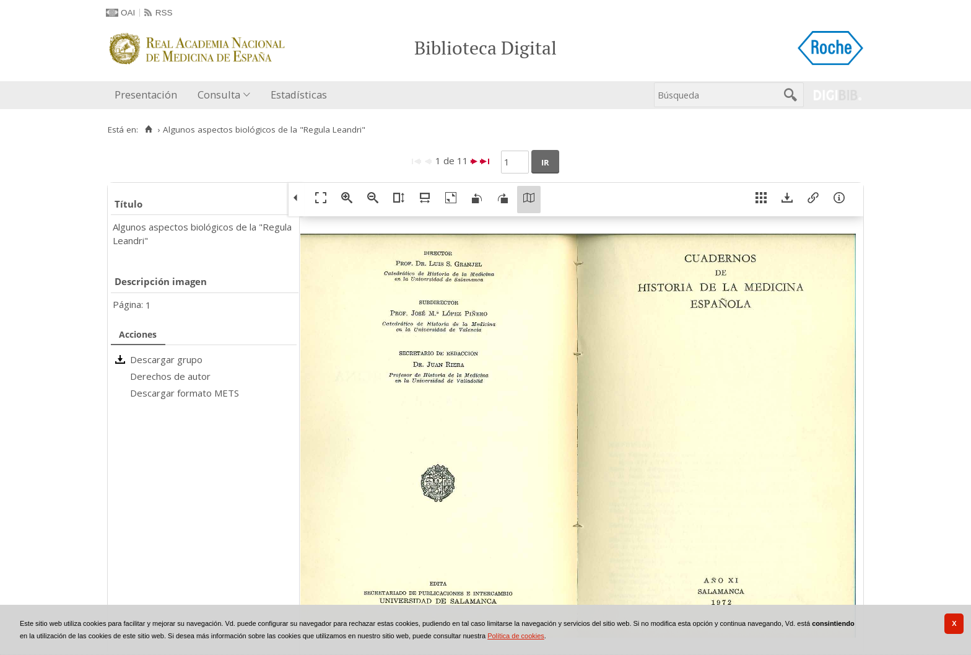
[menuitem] (149, 95)
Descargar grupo (166, 359)
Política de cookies (515, 636)
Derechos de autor (170, 376)
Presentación (146, 94)
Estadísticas (299, 94)
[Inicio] (148, 129)
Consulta (219, 94)
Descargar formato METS (184, 393)
